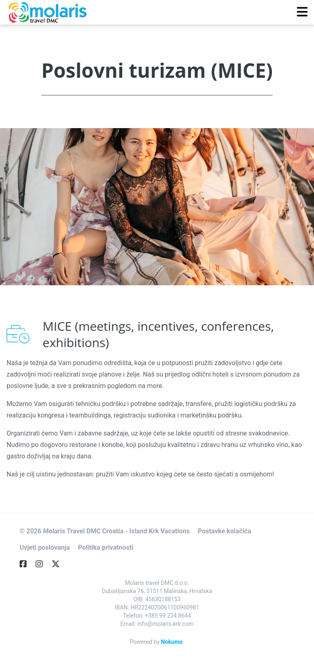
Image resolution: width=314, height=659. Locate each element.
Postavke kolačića (224, 531)
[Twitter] (59, 564)
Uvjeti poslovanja (45, 547)
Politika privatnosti (105, 547)
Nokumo (172, 642)
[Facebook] (27, 564)
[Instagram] (42, 564)
